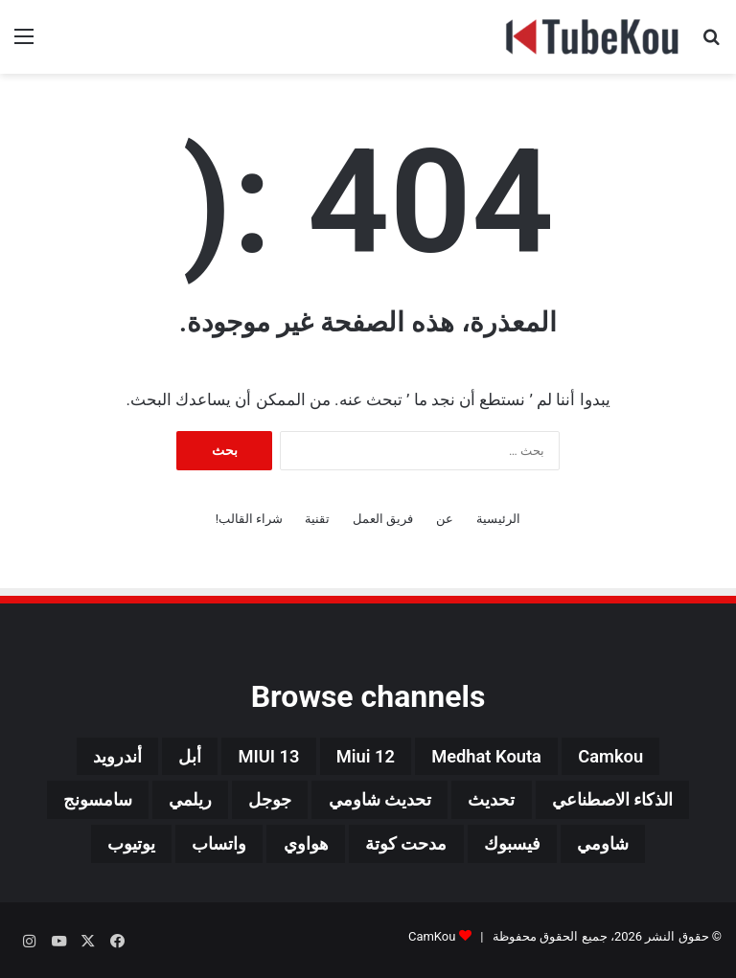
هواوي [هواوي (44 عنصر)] (300, 849)
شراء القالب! (250, 519)
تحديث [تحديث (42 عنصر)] (502, 803)
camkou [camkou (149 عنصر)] (631, 757)
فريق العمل (383, 519)
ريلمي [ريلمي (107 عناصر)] (171, 803)
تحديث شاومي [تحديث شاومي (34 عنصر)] (378, 803)
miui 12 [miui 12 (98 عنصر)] (366, 757)
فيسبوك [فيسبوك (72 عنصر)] (526, 849)
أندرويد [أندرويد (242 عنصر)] (97, 757)
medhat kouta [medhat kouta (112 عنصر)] (497, 757)
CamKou (432, 943)
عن (444, 519)
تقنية (317, 519)
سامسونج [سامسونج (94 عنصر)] (69, 803)
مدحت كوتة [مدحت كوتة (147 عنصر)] (410, 849)
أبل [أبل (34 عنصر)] (178, 757)
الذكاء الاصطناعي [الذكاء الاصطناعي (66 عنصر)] (636, 803)
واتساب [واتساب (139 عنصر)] (205, 849)
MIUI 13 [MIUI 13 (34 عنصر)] (262, 757)
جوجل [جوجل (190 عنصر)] (258, 803)
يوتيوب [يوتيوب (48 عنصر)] (108, 849)
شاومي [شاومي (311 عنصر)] (625, 849)
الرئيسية (498, 519)
